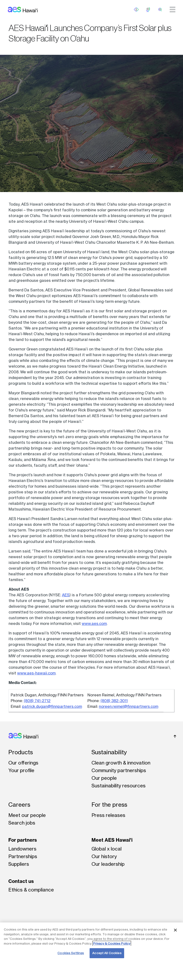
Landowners (22, 849)
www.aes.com (94, 623)
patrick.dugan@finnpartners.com (52, 706)
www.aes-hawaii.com (36, 673)
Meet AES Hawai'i (112, 840)
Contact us (21, 881)
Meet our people (27, 815)
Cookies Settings (70, 953)
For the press (109, 804)
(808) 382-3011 (114, 700)
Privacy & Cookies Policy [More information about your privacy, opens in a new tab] (111, 943)
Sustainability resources (119, 786)
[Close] (175, 930)
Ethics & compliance (31, 890)
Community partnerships (119, 770)
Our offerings (23, 763)
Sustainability (109, 752)
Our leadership (108, 864)
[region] (91, 942)
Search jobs (21, 823)
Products (20, 752)
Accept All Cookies (106, 953)
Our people (104, 778)
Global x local (107, 849)
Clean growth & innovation (121, 763)
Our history (104, 856)
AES (66, 594)
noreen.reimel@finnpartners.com (128, 706)
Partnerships (22, 856)
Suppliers (18, 864)
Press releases (108, 815)
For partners (22, 840)
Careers (19, 804)
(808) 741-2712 (37, 700)
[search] (160, 9)
